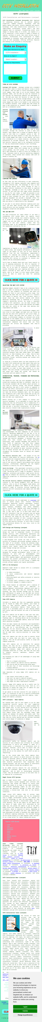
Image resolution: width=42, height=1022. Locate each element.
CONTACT (32, 10)
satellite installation (18, 866)
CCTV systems (23, 897)
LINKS (23, 10)
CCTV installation (8, 523)
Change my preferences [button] (25, 1015)
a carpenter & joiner (28, 865)
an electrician (25, 860)
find (8, 880)
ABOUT (27, 10)
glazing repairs (34, 869)
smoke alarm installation (11, 863)
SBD (4, 474)
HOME (20, 10)
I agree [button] (25, 1007)
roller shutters (16, 873)
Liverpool (33, 500)
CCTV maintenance (14, 945)
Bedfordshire (7, 974)
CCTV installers (11, 513)
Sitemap (4, 1002)
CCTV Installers (8, 1003)
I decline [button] (25, 1011)
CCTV (20, 148)
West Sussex (6, 977)
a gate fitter (32, 871)
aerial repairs (32, 868)
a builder (15, 871)
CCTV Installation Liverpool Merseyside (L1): (18, 20)
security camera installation (20, 956)
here (33, 908)
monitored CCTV (20, 935)
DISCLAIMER (37, 10)
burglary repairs (8, 861)
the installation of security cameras (26, 938)
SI (38, 457)
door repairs (14, 869)
